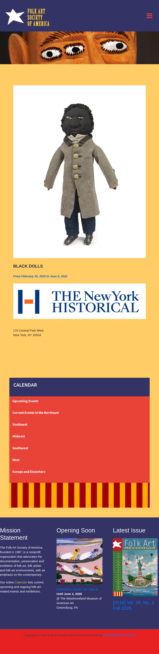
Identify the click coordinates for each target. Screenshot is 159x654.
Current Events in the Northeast (35, 412)
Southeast (19, 424)
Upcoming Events (25, 401)
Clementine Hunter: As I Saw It (77, 589)
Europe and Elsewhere (28, 471)
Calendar (21, 582)
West (15, 460)
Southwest (20, 448)
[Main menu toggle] (149, 15)
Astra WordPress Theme (119, 635)
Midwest (18, 436)
